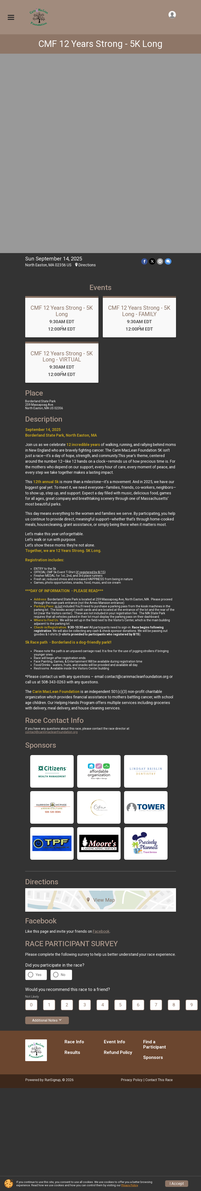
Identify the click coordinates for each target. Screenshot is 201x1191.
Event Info (114, 845)
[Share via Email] (160, 65)
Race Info (74, 845)
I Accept (176, 1183)
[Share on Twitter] (153, 65)
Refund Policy (118, 856)
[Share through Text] (168, 65)
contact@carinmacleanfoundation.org (51, 536)
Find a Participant (154, 848)
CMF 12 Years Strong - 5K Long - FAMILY (139, 115)
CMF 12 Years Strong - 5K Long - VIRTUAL (62, 160)
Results (72, 856)
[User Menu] (172, 15)
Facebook (101, 735)
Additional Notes (47, 824)
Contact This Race (159, 884)
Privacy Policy (132, 884)
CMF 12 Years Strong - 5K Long (100, 43)
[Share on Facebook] (145, 65)
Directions (87, 69)
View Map (100, 704)
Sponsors (153, 861)
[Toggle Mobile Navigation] (11, 17)
